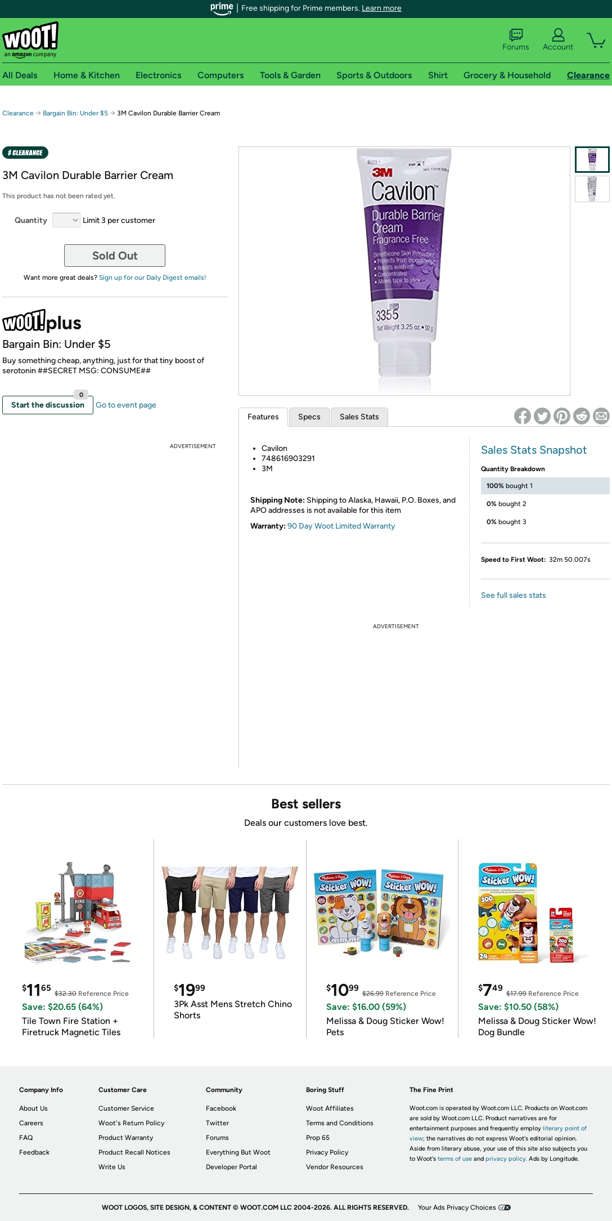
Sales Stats (359, 417)
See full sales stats (513, 595)
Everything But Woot (238, 1152)
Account (558, 40)
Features (263, 417)
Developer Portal (231, 1167)
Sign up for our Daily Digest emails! (152, 277)
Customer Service (126, 1108)
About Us (33, 1108)
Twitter (217, 1123)
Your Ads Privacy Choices (457, 1207)
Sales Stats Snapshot (534, 450)
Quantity (31, 220)
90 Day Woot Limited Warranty (341, 526)
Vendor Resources (334, 1167)
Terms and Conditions (340, 1123)
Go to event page (126, 405)
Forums (515, 40)
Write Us (111, 1167)
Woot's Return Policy (131, 1123)
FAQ (26, 1138)
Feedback (34, 1152)
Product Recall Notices (134, 1152)
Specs (309, 417)
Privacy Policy (327, 1152)
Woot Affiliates (330, 1108)
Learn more (382, 8)
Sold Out (115, 255)
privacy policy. (506, 1158)
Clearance (18, 113)
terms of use (455, 1158)
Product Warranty (125, 1138)
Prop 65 (318, 1138)
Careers (31, 1123)
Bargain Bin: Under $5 (75, 113)
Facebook (221, 1108)
